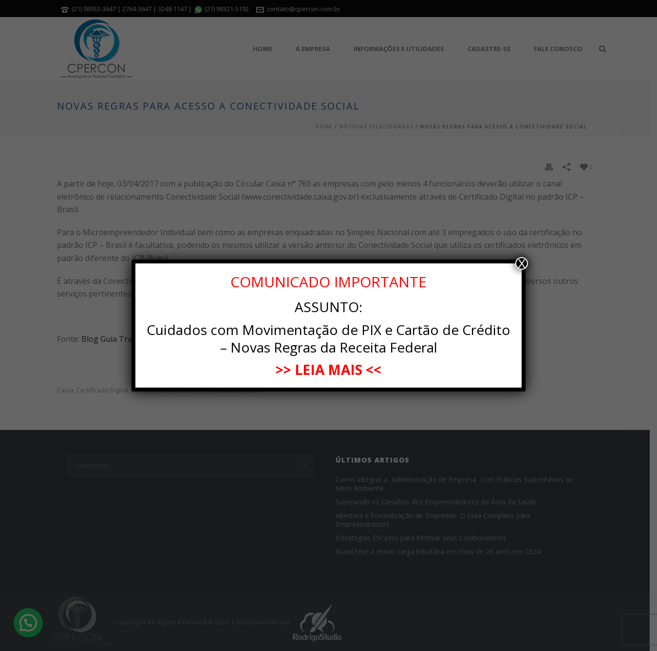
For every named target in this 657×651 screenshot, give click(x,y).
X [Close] (522, 263)
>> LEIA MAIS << (328, 369)
